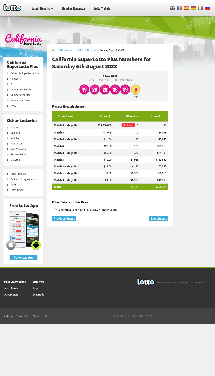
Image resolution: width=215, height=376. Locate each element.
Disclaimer (8, 316)
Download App (23, 257)
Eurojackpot (16, 127)
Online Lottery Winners (23, 179)
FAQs (13, 105)
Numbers (15, 78)
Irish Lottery (17, 138)
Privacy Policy (23, 316)
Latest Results (42, 8)
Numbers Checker (20, 95)
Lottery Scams (10, 288)
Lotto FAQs (38, 281)
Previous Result (64, 218)
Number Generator (73, 8)
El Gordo (15, 159)
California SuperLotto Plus (24, 73)
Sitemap (48, 316)
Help (35, 288)
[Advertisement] (107, 350)
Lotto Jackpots (18, 173)
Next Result (158, 218)
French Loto (16, 143)
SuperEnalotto (18, 149)
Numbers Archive (20, 100)
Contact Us (38, 294)
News (13, 184)
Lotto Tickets (102, 8)
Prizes (13, 84)
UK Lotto (15, 132)
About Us (37, 316)
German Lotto (18, 154)
